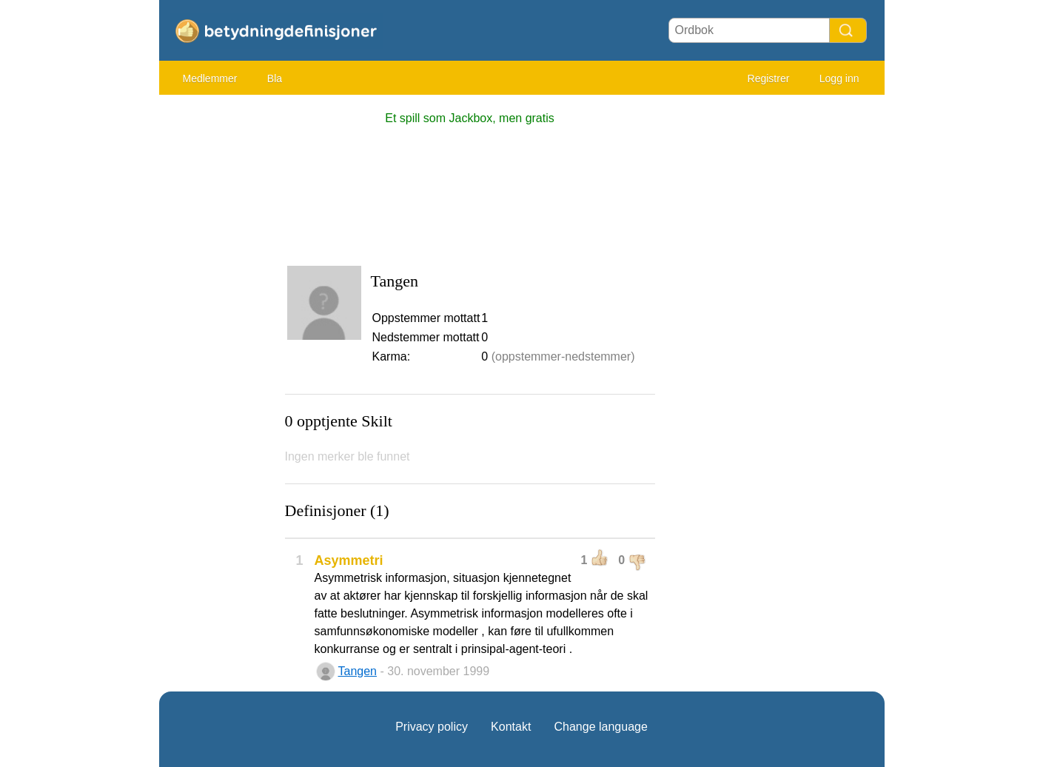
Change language (600, 726)
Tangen (358, 671)
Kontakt (511, 726)
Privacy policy (431, 726)
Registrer (769, 78)
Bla (274, 78)
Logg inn (839, 78)
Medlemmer (210, 78)
